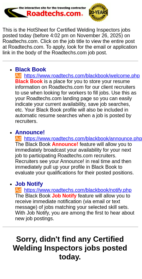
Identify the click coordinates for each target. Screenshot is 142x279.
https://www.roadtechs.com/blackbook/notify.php (77, 190)
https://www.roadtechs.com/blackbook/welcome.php (81, 75)
